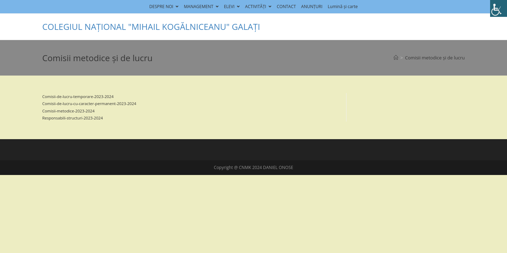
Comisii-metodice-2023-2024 (68, 110)
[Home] (396, 57)
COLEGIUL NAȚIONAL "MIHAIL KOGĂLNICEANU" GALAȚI (151, 26)
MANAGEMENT (201, 6)
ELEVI (232, 6)
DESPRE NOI (164, 6)
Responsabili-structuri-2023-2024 (72, 118)
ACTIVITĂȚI (258, 6)
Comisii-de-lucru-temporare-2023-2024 (78, 96)
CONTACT (286, 6)
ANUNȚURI (312, 6)
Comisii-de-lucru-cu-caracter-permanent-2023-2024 (89, 103)
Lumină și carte (343, 6)
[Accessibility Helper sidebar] (498, 8)
